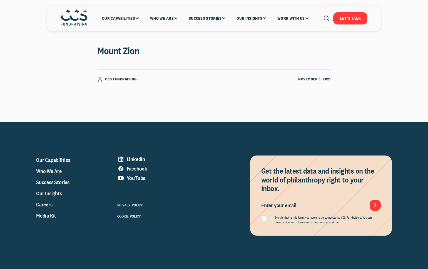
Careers (44, 204)
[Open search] (326, 18)
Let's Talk (350, 18)
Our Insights (49, 193)
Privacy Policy (130, 205)
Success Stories (52, 182)
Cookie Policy (129, 216)
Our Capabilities (53, 160)
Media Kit (46, 215)
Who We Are (49, 171)
